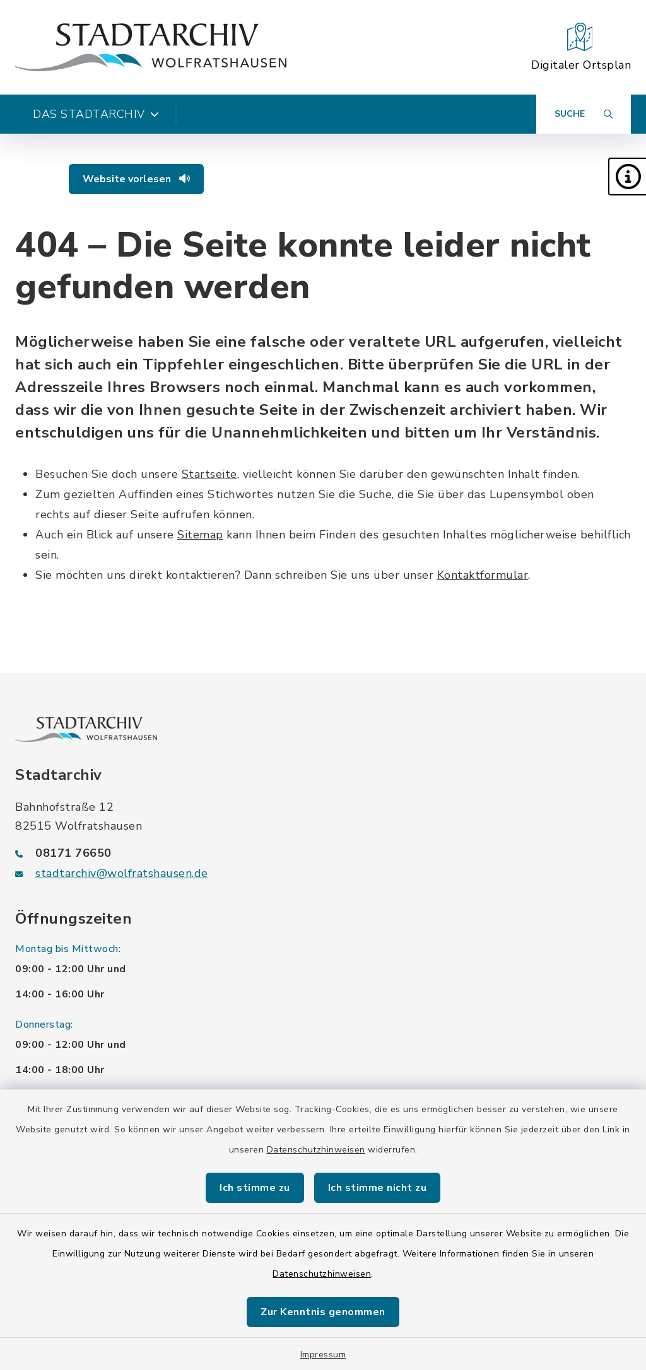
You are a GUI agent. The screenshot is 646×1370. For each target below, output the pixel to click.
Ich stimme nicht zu (377, 1188)
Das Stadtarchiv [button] (96, 114)
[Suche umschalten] (583, 114)
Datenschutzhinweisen (316, 1150)
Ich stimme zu (255, 1188)
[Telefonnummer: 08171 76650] (323, 853)
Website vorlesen (136, 179)
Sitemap (200, 534)
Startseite (209, 474)
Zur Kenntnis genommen (323, 1312)
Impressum (323, 1355)
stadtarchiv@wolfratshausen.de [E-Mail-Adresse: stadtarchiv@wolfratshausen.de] (121, 873)
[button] (627, 176)
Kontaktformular (483, 575)
